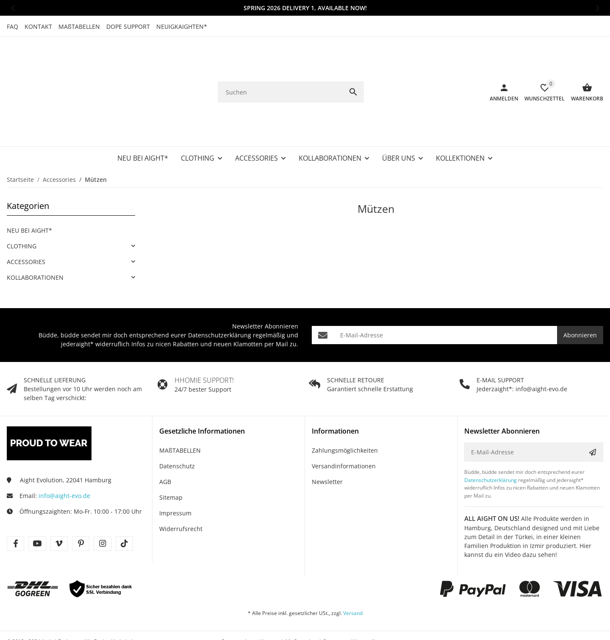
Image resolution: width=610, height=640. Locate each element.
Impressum (175, 479)
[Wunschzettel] (541, 75)
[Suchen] (280, 75)
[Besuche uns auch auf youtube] (37, 509)
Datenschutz (177, 432)
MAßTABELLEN (79, 26)
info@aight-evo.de (64, 462)
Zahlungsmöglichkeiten (345, 416)
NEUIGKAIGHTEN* (181, 26)
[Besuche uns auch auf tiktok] (124, 509)
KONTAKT (38, 26)
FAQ (12, 26)
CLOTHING (21, 212)
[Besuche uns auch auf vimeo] (59, 509)
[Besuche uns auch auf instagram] (102, 509)
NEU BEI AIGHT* (29, 196)
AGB (165, 448)
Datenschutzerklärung (219, 301)
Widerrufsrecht (180, 495)
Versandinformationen (344, 432)
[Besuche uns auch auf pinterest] (80, 509)
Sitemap (171, 463)
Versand (353, 579)
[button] (13, 7)
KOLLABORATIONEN (35, 243)
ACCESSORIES (26, 228)
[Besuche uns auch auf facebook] (15, 509)
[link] (71, 212)
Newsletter (327, 448)
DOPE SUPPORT (128, 26)
